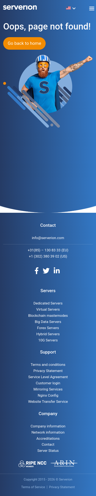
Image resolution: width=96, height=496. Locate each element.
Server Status (48, 450)
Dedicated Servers (47, 303)
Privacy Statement (48, 371)
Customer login (48, 383)
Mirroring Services (47, 389)
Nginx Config (48, 395)
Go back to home (24, 43)
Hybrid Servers (48, 334)
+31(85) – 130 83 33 (44, 250)
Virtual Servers (48, 309)
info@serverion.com (48, 238)
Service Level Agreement (48, 377)
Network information (48, 432)
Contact (48, 444)
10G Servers (48, 340)
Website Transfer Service (48, 401)
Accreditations (48, 438)
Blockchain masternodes (48, 315)
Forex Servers (48, 328)
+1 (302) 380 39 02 (44, 256)
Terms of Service (33, 487)
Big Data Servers (48, 322)
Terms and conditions (48, 364)
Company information (48, 426)
